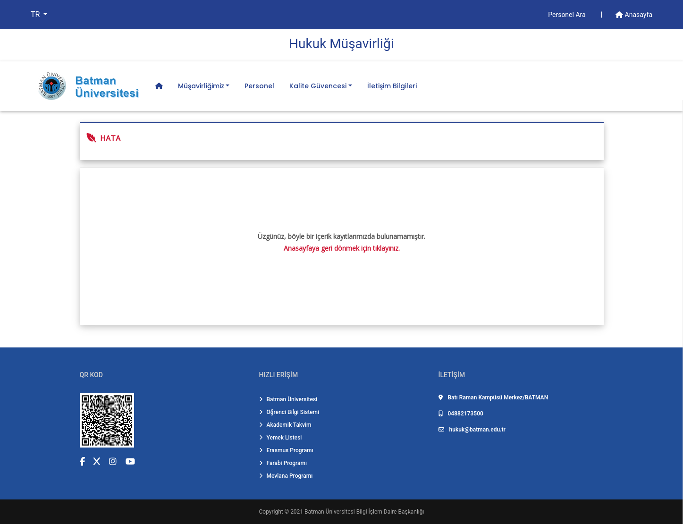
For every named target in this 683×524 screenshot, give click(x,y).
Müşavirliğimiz (201, 86)
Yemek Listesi (280, 437)
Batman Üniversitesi (288, 399)
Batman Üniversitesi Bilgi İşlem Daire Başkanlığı (364, 511)
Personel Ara (567, 14)
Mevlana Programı (286, 476)
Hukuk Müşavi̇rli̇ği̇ (341, 43)
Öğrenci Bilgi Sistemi (289, 412)
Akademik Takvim (285, 425)
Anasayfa (634, 14)
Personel (259, 86)
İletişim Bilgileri (392, 86)
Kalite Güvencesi (317, 86)
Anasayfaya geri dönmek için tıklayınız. (342, 248)
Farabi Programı (283, 463)
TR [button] (36, 14)
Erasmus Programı (286, 450)
